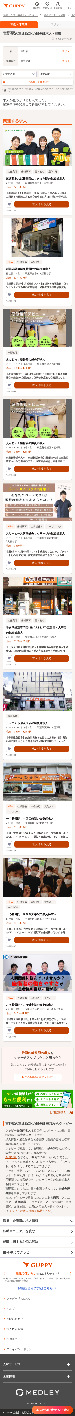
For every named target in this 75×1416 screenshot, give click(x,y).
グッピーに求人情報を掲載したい (30, 1210)
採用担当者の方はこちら (37, 1288)
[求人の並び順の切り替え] (19, 74)
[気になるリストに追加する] (9, 204)
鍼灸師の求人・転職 (54, 15)
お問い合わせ (14, 1318)
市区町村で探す (62, 39)
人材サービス (12, 1364)
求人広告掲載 (14, 1328)
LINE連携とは (60, 1112)
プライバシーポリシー (20, 1349)
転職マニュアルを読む (38, 1231)
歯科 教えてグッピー (38, 1252)
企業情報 (9, 1376)
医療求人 (23, 1134)
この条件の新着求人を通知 (37, 1077)
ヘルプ (10, 1308)
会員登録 (11, 1157)
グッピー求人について (20, 1298)
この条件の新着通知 (26, 82)
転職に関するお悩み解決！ (38, 1242)
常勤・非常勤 (18, 24)
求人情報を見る (42, 204)
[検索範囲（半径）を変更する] (56, 74)
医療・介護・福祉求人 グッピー (20, 15)
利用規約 (12, 1338)
